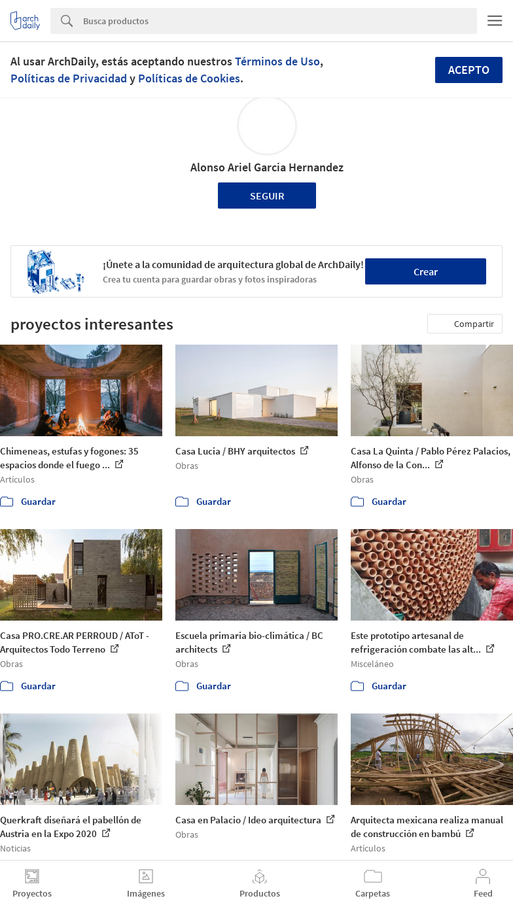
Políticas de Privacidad (68, 78)
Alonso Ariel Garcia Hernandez (267, 167)
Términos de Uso (277, 61)
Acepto (468, 69)
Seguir (267, 195)
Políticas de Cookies (189, 78)
